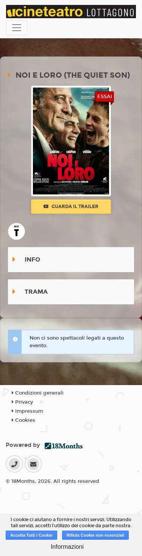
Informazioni (67, 546)
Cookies (23, 420)
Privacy (22, 402)
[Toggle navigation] (16, 27)
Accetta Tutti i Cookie (31, 535)
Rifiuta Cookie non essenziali (95, 535)
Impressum (27, 411)
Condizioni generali (38, 393)
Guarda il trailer (71, 206)
